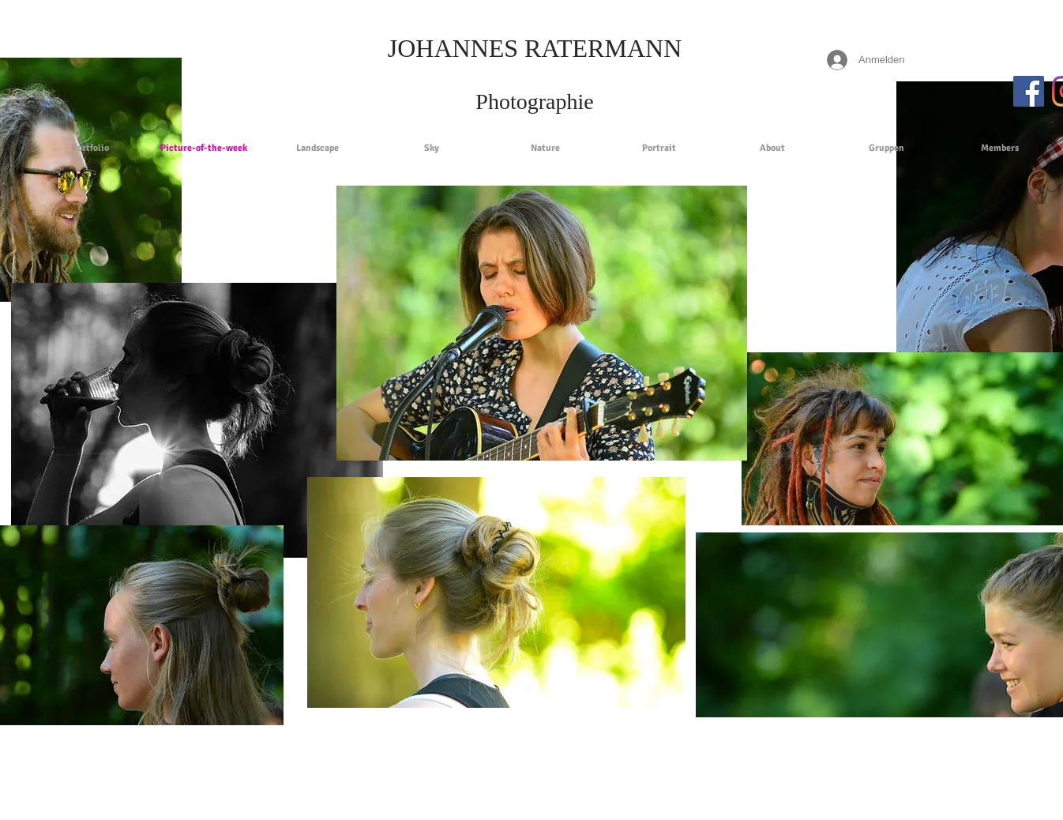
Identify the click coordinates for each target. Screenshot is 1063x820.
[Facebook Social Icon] (1028, 91)
